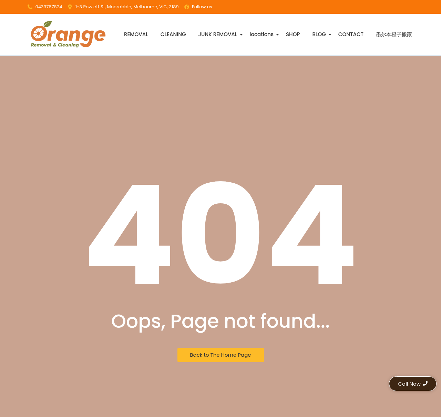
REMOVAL (136, 34)
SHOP (293, 34)
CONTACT (350, 34)
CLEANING (173, 34)
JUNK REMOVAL (218, 34)
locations (262, 34)
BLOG (319, 34)
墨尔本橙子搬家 (394, 34)
